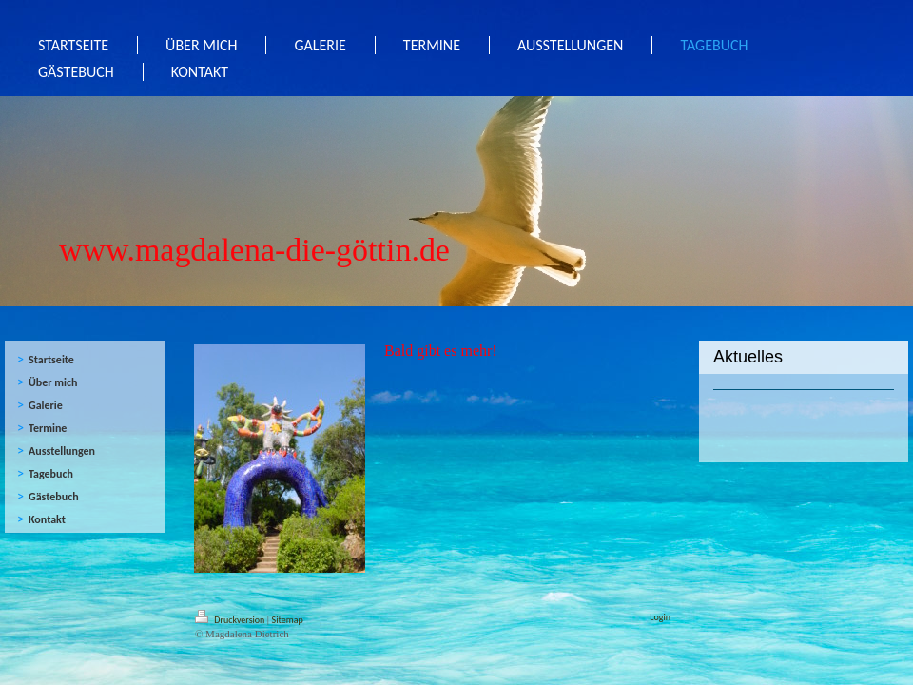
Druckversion (231, 620)
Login (660, 617)
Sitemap (287, 620)
